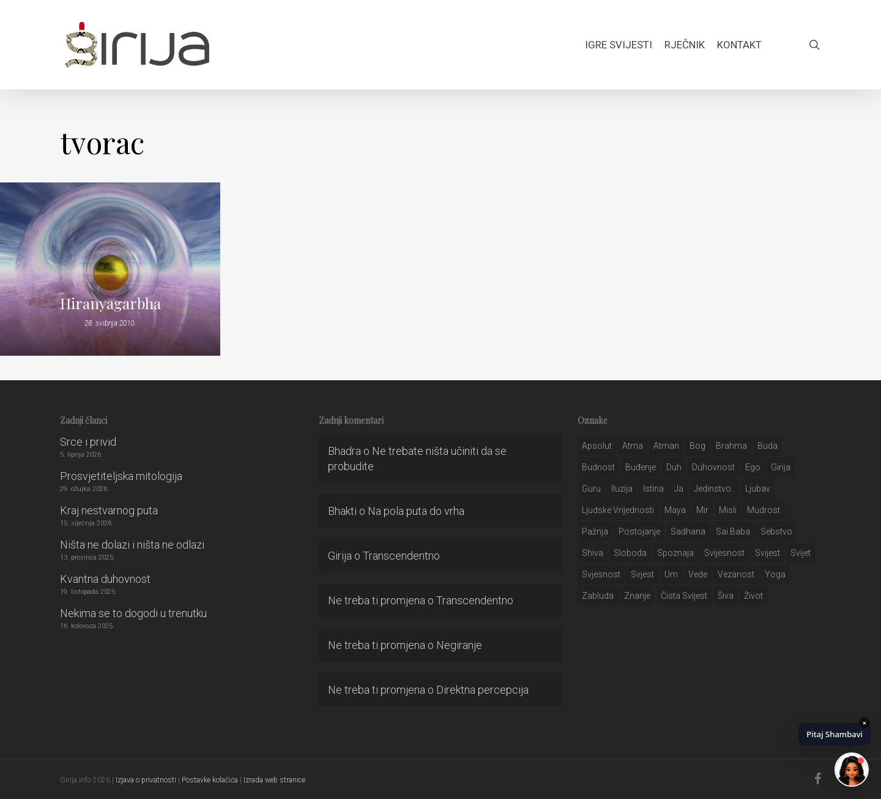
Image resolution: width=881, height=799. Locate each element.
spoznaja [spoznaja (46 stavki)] (675, 553)
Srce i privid (88, 441)
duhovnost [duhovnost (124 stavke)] (713, 467)
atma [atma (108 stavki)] (632, 446)
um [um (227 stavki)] (671, 574)
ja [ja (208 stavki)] (678, 488)
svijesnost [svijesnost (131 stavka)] (724, 553)
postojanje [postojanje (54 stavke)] (639, 531)
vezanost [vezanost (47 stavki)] (736, 574)
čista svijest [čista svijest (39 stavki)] (684, 596)
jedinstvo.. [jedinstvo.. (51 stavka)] (714, 488)
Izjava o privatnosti (146, 780)
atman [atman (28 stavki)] (666, 446)
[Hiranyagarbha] (110, 269)
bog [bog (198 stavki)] (697, 446)
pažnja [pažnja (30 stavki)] (595, 531)
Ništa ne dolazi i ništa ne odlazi (132, 544)
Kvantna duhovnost (105, 578)
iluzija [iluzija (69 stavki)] (622, 488)
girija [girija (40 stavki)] (780, 467)
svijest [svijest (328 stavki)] (767, 553)
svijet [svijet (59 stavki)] (800, 553)
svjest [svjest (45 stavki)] (642, 574)
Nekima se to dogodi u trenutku (133, 613)
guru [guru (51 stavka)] (591, 488)
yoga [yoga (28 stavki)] (775, 574)
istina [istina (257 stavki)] (653, 488)
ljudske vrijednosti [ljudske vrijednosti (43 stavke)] (618, 510)
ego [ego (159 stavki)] (752, 467)
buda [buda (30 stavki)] (767, 446)
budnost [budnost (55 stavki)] (598, 467)
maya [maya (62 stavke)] (675, 510)
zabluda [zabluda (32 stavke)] (598, 596)
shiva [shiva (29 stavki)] (592, 553)
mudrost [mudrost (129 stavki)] (763, 510)
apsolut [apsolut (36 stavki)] (597, 446)
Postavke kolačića (210, 780)
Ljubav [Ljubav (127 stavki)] (757, 488)
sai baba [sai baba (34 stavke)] (733, 531)
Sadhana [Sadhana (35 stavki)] (688, 531)
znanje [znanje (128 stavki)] (637, 596)
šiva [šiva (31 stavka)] (726, 596)
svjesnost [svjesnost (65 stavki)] (601, 574)
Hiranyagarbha (110, 303)
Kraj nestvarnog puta (109, 510)
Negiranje (459, 645)
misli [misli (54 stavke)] (728, 510)
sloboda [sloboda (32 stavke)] (630, 553)
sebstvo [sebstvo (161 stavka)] (776, 531)
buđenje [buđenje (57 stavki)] (640, 467)
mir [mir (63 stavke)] (702, 510)
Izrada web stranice (274, 780)
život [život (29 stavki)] (753, 596)
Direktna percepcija (482, 689)
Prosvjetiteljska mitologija (121, 476)
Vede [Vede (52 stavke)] (697, 574)
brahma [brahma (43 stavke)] (731, 446)
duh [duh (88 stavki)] (674, 467)
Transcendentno (401, 555)
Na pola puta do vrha (416, 511)
